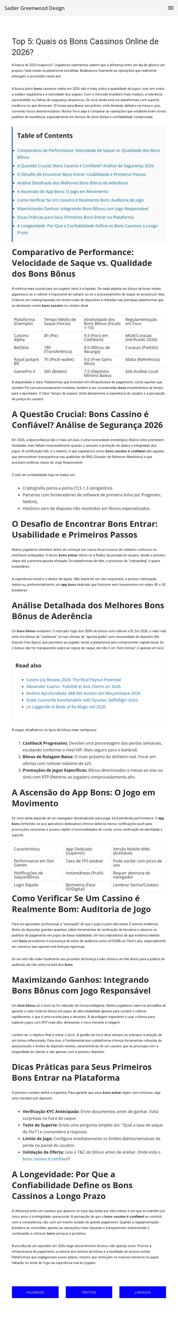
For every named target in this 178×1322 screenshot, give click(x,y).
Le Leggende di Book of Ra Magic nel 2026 (66, 706)
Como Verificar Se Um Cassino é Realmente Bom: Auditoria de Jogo (80, 200)
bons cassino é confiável (46, 1159)
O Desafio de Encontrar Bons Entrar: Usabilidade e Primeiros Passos (81, 174)
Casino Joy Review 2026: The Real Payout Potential (73, 679)
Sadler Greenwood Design (35, 7)
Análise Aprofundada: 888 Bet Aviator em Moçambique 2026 (83, 693)
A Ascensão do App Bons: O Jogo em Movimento (62, 191)
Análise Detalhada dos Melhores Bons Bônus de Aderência (72, 183)
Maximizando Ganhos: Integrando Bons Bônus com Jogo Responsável (82, 208)
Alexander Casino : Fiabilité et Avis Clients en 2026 (73, 686)
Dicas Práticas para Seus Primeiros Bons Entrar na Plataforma (75, 217)
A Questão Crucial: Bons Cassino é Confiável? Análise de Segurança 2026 (85, 165)
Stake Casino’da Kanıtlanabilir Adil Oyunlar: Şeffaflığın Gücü (82, 700)
